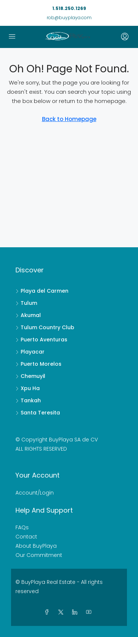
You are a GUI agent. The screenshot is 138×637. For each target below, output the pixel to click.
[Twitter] (62, 612)
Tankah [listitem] (28, 400)
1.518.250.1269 (69, 8)
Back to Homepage (69, 119)
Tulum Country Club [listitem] (44, 327)
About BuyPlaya (36, 546)
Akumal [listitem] (28, 315)
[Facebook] (48, 612)
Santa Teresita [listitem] (37, 412)
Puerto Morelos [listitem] (38, 364)
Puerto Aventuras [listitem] (41, 339)
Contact (26, 536)
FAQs (22, 527)
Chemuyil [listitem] (30, 376)
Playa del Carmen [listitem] (41, 291)
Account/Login (34, 492)
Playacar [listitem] (30, 351)
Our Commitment (38, 555)
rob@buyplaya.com (69, 17)
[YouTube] (90, 612)
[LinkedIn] (76, 612)
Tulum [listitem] (26, 303)
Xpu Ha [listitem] (27, 388)
